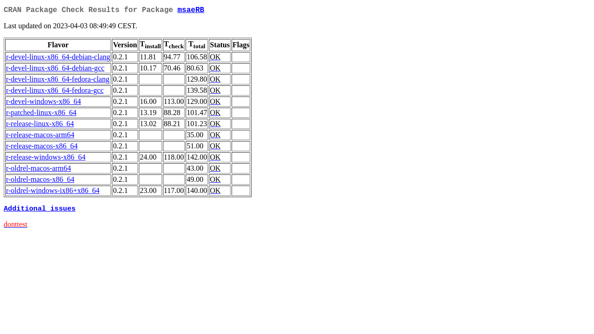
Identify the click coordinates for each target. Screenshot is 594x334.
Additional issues (40, 211)
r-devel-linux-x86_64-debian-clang (58, 59)
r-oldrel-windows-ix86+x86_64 (53, 192)
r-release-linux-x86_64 (40, 125)
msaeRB (190, 11)
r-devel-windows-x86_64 (43, 103)
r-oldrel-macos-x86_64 (40, 181)
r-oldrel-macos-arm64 (38, 170)
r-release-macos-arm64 (40, 137)
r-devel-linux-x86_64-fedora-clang (58, 81)
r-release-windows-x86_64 (45, 159)
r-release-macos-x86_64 (41, 148)
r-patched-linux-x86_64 (41, 114)
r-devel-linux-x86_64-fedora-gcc (54, 92)
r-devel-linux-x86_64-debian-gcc (55, 70)
